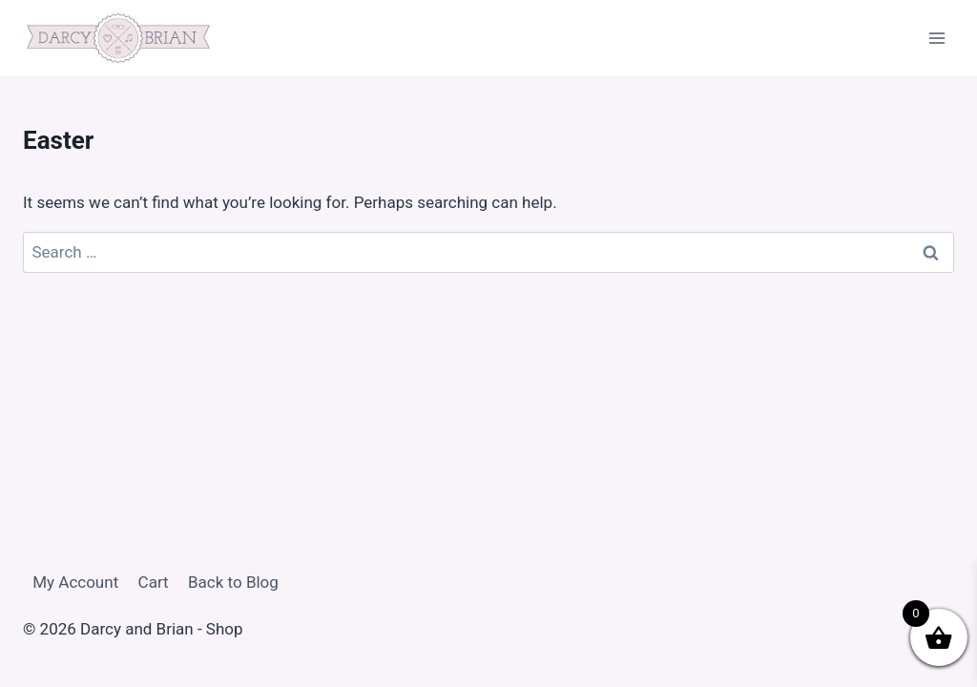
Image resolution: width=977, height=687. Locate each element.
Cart (153, 582)
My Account (75, 582)
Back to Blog (233, 582)
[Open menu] (936, 37)
